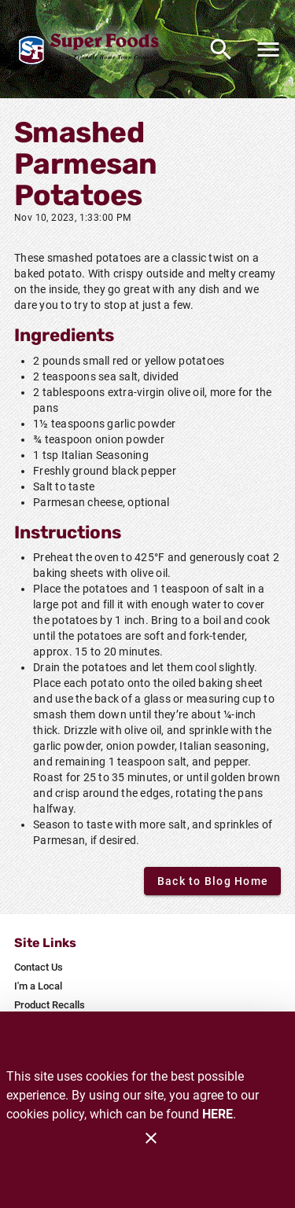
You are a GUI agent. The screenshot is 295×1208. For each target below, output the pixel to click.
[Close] (151, 1138)
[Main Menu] (268, 49)
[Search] (221, 49)
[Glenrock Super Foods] (92, 49)
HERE (217, 1114)
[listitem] (38, 967)
